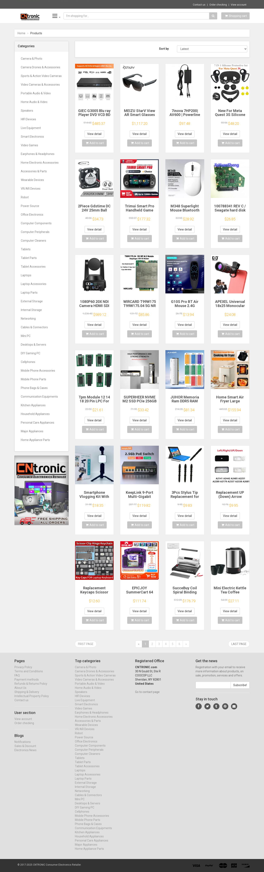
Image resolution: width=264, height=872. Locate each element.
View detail (94, 134)
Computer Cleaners (33, 240)
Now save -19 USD (30, 4)
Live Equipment (31, 128)
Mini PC (26, 336)
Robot (25, 197)
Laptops (26, 275)
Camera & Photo (31, 58)
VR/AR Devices (30, 188)
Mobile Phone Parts (33, 379)
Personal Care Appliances (37, 422)
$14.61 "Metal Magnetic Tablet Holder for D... (71, 4)
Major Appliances (32, 431)
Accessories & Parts (34, 171)
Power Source (30, 206)
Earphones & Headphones (37, 154)
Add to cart (95, 143)
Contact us (199, 4)
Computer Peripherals (35, 232)
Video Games (29, 145)
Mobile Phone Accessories (38, 370)
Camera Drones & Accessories (40, 67)
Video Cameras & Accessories (40, 84)
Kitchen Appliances (33, 405)
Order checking (218, 4)
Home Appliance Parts (35, 440)
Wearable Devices (32, 180)
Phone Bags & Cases (34, 388)
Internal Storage (31, 310)
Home (21, 33)
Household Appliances (35, 414)
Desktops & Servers (33, 344)
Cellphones (28, 362)
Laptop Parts (29, 292)
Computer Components (36, 223)
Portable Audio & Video (36, 93)
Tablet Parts (29, 258)
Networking (28, 318)
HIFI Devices (28, 119)
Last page (238, 644)
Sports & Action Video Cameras (41, 76)
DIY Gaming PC (30, 353)
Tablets (26, 249)
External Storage (32, 301)
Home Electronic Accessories (40, 162)
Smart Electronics (32, 136)
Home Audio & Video (34, 102)
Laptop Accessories (33, 284)
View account (238, 4)
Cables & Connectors (34, 327)
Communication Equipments (39, 396)
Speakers (27, 110)
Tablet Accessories (33, 266)
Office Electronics (32, 214)
